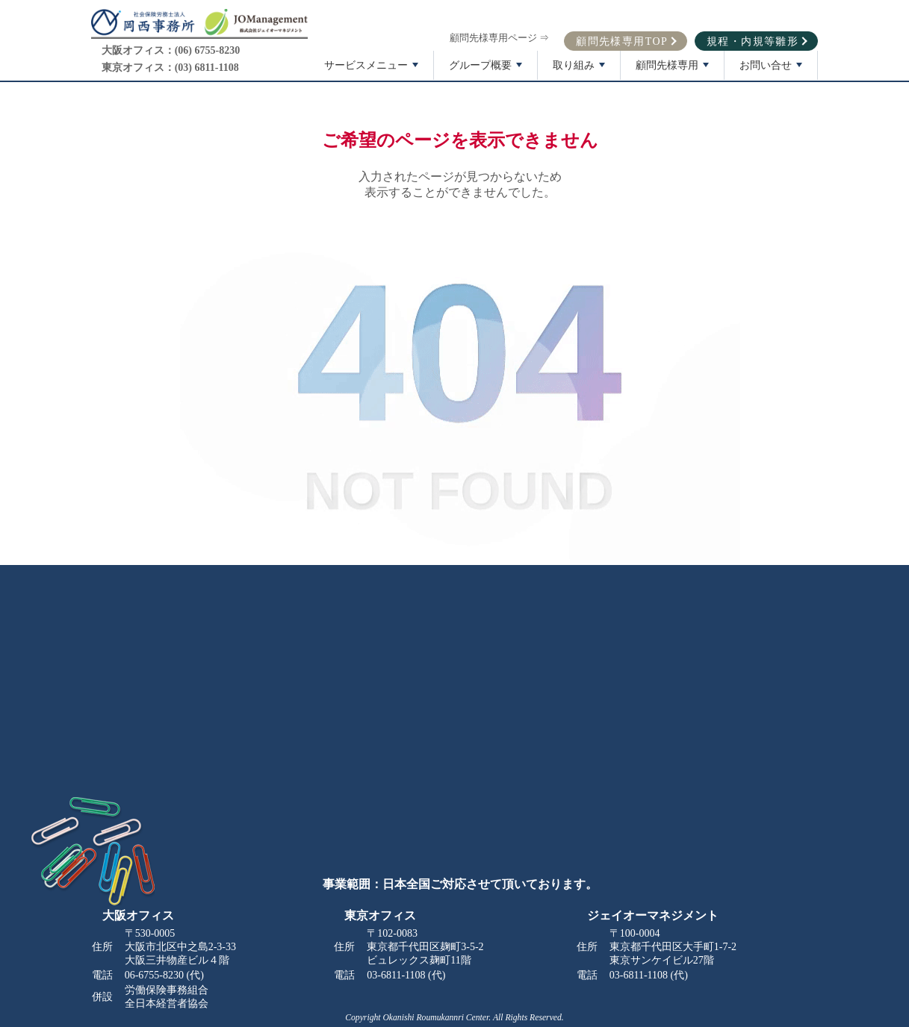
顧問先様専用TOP (622, 39)
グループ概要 (487, 69)
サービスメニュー (372, 69)
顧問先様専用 (674, 69)
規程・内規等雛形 (752, 39)
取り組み (580, 69)
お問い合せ (772, 69)
